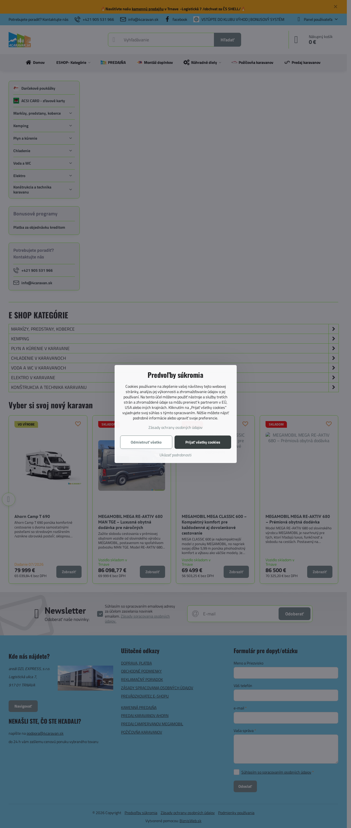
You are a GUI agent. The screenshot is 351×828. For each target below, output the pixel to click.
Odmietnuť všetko (146, 442)
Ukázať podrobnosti (175, 454)
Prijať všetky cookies (202, 442)
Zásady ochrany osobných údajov (175, 427)
